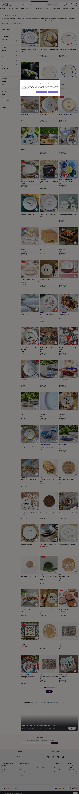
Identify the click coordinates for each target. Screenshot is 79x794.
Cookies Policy (27, 87)
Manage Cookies (26, 92)
